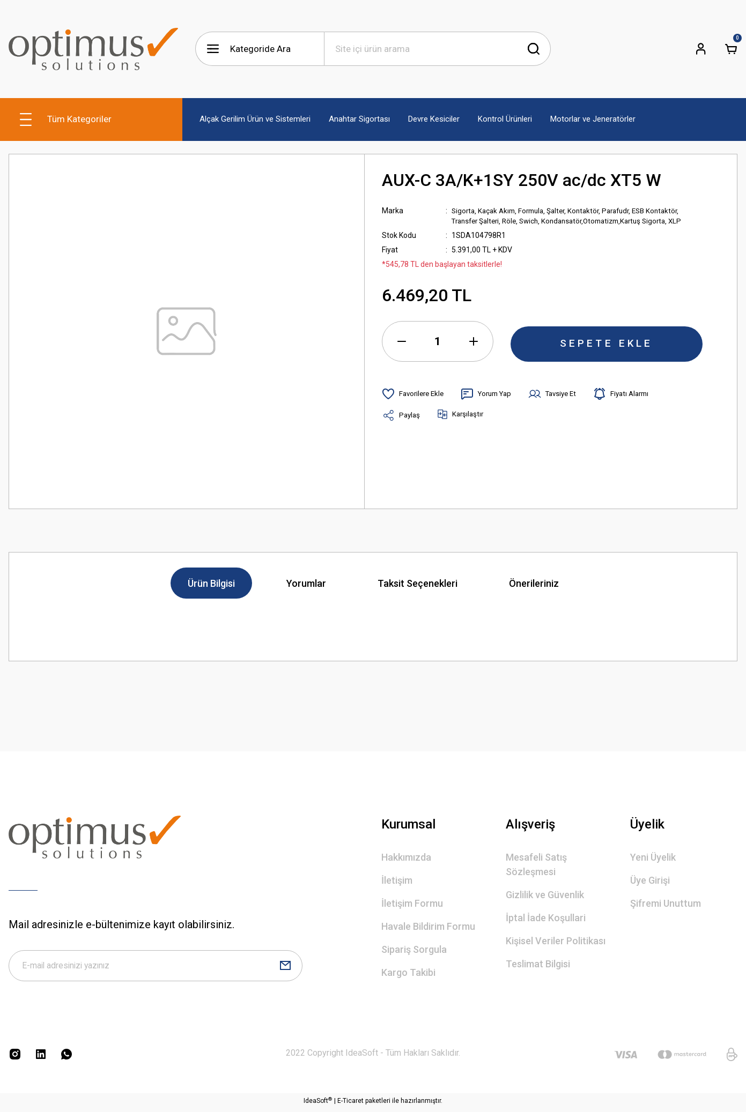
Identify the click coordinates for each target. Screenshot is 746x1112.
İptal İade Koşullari (546, 917)
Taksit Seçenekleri (417, 583)
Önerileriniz (534, 583)
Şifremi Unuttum (665, 903)
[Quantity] (437, 342)
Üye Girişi (650, 880)
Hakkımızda (406, 857)
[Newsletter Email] (155, 967)
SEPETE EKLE (606, 342)
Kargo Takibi (408, 972)
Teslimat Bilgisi (538, 963)
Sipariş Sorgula (414, 949)
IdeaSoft (318, 1104)
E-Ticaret (350, 1104)
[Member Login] (701, 48)
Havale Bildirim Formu (428, 926)
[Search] (437, 49)
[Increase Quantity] (473, 342)
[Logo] (93, 49)
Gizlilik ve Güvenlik (545, 894)
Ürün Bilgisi (211, 583)
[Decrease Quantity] (401, 342)
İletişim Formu (412, 903)
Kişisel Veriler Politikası (555, 940)
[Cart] (731, 48)
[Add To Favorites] (415, 395)
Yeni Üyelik (653, 857)
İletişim (396, 880)
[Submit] (285, 967)
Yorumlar (306, 583)
